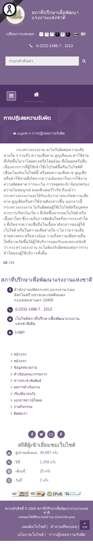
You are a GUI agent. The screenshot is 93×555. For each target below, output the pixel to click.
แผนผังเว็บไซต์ (34, 527)
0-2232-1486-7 (48, 46)
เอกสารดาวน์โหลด (28, 400)
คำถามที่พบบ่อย (64, 527)
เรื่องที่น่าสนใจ (24, 394)
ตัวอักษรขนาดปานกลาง (47, 34)
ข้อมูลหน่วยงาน (25, 367)
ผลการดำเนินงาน (27, 387)
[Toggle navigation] (11, 96)
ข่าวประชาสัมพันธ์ (27, 381)
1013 (68, 46)
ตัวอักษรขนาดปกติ (41, 34)
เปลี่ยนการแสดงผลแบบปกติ (63, 34)
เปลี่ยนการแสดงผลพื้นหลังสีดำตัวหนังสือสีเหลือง (68, 34)
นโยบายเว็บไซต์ (30, 534)
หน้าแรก (20, 354)
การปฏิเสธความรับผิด (67, 534)
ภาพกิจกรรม (23, 407)
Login (20, 332)
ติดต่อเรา (20, 413)
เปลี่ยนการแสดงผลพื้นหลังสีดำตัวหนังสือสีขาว (57, 34)
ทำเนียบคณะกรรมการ (30, 374)
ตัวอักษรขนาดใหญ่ (52, 34)
